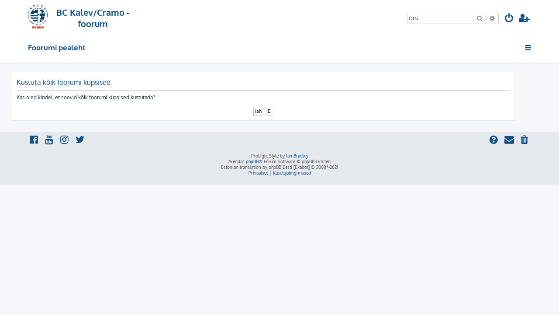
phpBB (252, 161)
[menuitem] (509, 19)
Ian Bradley (297, 155)
